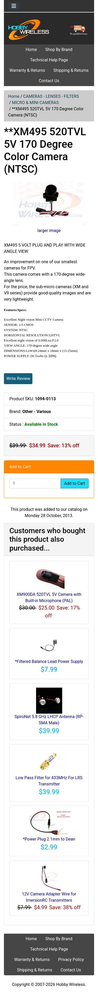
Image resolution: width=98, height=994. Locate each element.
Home (31, 49)
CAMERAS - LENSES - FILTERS (51, 96)
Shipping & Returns (71, 70)
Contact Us (49, 80)
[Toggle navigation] (14, 6)
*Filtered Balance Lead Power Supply (49, 661)
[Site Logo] (49, 29)
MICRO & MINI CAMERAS (35, 102)
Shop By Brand (58, 49)
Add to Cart (74, 483)
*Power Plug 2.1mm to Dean (49, 839)
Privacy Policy (71, 959)
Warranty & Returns (27, 70)
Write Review (18, 378)
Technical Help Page (49, 59)
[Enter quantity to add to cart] (35, 483)
